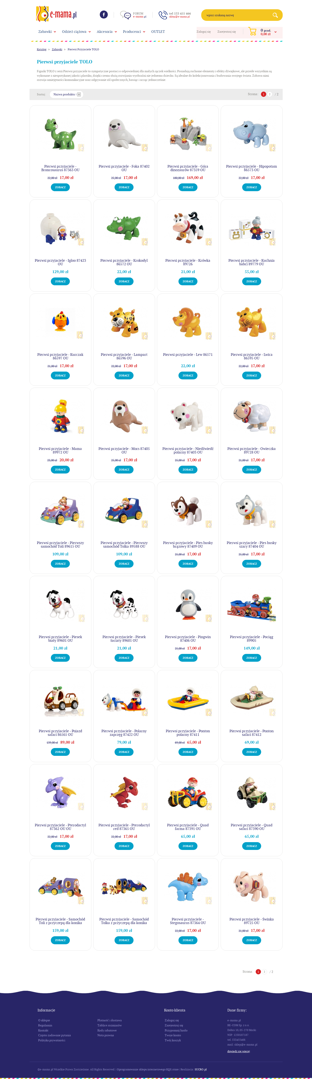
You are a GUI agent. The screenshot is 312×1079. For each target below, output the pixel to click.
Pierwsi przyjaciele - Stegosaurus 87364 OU (188, 921)
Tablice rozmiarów (109, 1025)
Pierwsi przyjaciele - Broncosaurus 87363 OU (60, 168)
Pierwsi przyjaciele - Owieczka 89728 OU (251, 450)
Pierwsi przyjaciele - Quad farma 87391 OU (188, 827)
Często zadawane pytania (54, 1035)
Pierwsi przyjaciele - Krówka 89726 (187, 262)
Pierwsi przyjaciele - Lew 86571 (188, 354)
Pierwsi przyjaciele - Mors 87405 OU (124, 450)
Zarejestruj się (226, 31)
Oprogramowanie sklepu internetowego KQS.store (148, 1069)
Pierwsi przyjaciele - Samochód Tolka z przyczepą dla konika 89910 (124, 923)
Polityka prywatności (51, 1040)
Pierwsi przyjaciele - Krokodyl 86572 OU (124, 262)
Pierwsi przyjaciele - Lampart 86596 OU (124, 356)
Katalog (41, 49)
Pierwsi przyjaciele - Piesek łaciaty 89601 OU (124, 639)
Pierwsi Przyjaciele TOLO (83, 49)
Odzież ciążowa (74, 31)
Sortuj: (41, 94)
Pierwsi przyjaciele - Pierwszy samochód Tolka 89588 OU (124, 544)
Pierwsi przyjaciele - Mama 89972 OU (60, 450)
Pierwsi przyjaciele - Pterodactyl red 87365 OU (124, 827)
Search (277, 15)
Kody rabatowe (107, 1030)
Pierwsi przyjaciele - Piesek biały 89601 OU (60, 639)
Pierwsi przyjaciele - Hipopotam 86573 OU (251, 168)
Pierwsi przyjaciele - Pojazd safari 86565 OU (60, 733)
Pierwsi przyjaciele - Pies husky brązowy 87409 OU (188, 544)
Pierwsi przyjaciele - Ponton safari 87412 (252, 733)
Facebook (104, 15)
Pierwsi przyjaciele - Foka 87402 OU (124, 168)
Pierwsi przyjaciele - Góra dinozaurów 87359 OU (187, 168)
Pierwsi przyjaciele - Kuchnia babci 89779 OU (251, 262)
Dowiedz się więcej (238, 1051)
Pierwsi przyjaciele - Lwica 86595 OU (252, 356)
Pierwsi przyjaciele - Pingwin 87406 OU (188, 639)
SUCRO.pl (201, 1069)
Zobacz (60, 187)
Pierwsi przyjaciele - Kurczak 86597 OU (60, 356)
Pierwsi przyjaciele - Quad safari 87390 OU (251, 827)
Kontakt (43, 1030)
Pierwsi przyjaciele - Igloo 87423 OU (60, 262)
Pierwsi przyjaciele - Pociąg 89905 (251, 639)
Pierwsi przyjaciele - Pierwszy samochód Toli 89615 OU (60, 544)
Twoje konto (173, 1035)
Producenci (132, 31)
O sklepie (44, 1020)
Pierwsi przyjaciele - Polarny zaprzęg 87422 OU (124, 733)
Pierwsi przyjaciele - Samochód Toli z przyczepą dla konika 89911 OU (60, 923)
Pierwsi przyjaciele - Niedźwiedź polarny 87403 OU (187, 450)
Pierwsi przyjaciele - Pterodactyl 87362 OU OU (60, 827)
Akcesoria (105, 31)
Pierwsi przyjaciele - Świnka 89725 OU (252, 921)
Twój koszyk (173, 1040)
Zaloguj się (204, 31)
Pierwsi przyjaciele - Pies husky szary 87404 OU (252, 544)
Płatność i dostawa (109, 1020)
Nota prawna (105, 1035)
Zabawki (45, 31)
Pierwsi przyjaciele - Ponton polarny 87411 (188, 733)
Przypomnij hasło (176, 1030)
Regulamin (45, 1025)
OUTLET (158, 31)
